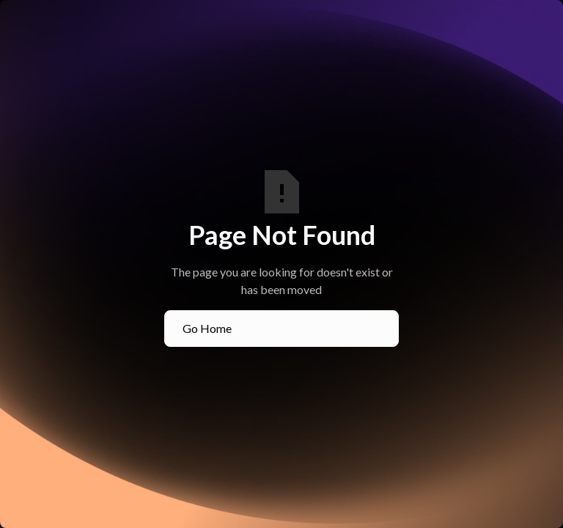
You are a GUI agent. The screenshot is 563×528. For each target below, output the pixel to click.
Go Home (207, 328)
